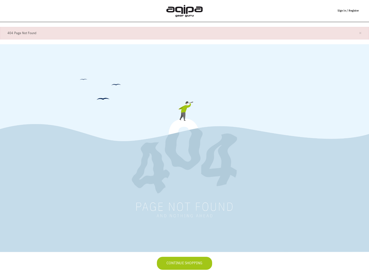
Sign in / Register (348, 10)
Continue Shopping (184, 263)
